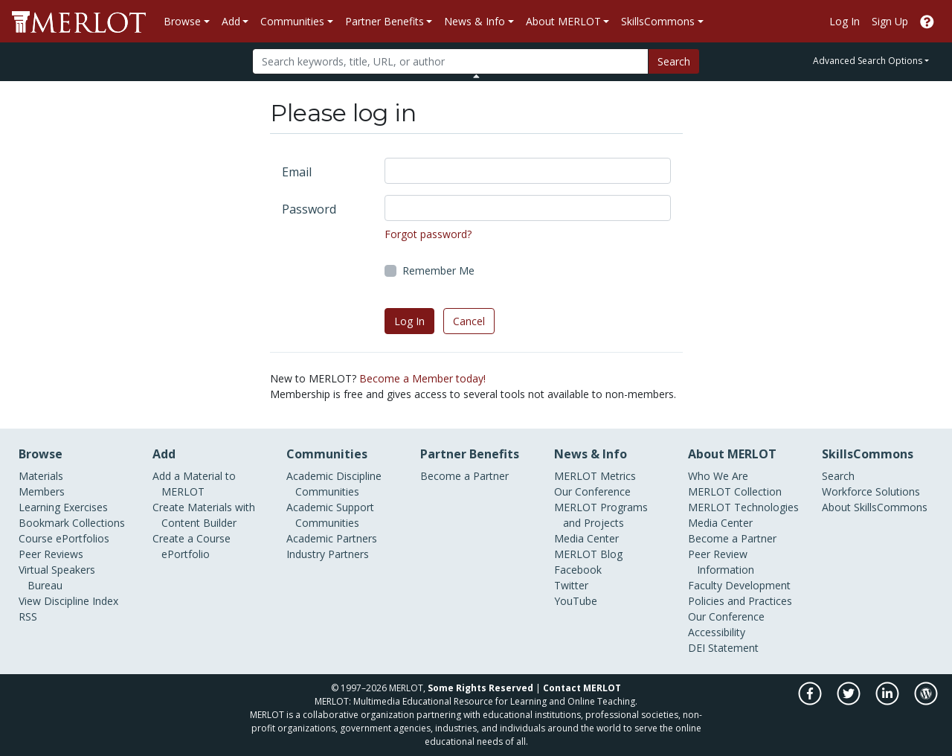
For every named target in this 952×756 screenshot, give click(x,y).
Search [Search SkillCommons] (838, 476)
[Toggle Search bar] (476, 76)
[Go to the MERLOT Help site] (927, 21)
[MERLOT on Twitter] (850, 701)
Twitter (571, 585)
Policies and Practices (740, 601)
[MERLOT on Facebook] (811, 701)
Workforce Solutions (871, 491)
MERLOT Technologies (743, 507)
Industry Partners (327, 554)
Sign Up (890, 21)
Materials (41, 476)
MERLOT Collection (735, 491)
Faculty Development (739, 585)
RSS (28, 616)
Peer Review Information (721, 562)
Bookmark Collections (72, 523)
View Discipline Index (68, 601)
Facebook (578, 570)
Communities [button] (292, 21)
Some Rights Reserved (480, 688)
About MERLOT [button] (563, 21)
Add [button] (231, 21)
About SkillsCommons (874, 507)
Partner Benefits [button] (384, 21)
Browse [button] (182, 21)
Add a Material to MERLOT (194, 484)
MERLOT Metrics (595, 476)
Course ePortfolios (64, 538)
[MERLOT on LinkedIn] (888, 701)
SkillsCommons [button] (658, 21)
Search (673, 61)
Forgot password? (428, 234)
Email (297, 172)
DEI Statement (723, 648)
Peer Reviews (51, 554)
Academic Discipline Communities (334, 484)
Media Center (586, 538)
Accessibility (716, 632)
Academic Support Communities (330, 515)
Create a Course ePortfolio (191, 546)
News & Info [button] (474, 21)
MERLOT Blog (588, 554)
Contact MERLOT (582, 688)
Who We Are (718, 476)
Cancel (469, 321)
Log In (844, 21)
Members (42, 491)
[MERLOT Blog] (926, 701)
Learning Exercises (63, 507)
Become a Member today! (422, 378)
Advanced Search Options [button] (867, 60)
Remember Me (438, 270)
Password (309, 209)
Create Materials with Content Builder (203, 515)
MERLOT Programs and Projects (601, 515)
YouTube (575, 601)
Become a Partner (464, 476)
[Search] (450, 61)
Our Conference (592, 491)
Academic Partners (331, 538)
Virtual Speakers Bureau (57, 577)
